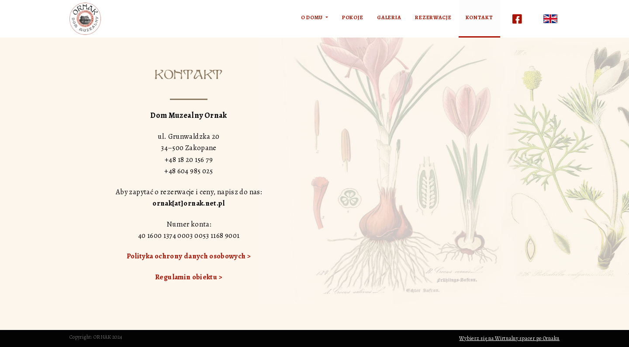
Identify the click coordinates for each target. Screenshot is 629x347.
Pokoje (352, 17)
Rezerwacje (433, 17)
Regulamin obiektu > (188, 277)
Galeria (389, 17)
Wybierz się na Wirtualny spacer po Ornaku (509, 338)
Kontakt (479, 17)
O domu (312, 17)
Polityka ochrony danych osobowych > (189, 256)
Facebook (517, 19)
